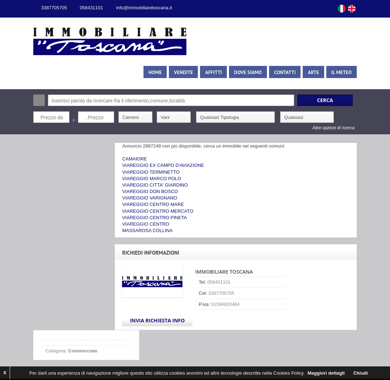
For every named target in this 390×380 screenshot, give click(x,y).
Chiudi (360, 373)
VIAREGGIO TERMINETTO (162, 172)
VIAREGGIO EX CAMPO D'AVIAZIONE (174, 165)
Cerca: (32, 100)
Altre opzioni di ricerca (340, 127)
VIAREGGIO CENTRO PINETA (165, 217)
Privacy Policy (140, 360)
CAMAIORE (145, 159)
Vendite (189, 72)
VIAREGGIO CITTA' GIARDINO (166, 185)
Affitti (219, 72)
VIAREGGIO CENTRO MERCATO (169, 211)
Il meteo (348, 72)
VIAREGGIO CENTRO (156, 224)
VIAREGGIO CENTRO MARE (164, 204)
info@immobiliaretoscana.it (138, 7)
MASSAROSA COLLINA (158, 230)
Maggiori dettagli (326, 373)
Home (161, 72)
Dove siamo (254, 72)
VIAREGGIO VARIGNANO (161, 198)
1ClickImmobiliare (242, 354)
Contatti (291, 72)
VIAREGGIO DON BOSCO (161, 191)
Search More (355, 138)
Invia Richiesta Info (168, 320)
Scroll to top (281, 361)
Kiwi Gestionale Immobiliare (93, 360)
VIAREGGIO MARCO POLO (162, 178)
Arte (319, 72)
